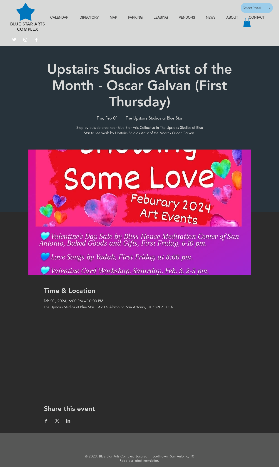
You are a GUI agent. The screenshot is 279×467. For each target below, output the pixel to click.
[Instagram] (25, 39)
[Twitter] (14, 39)
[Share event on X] (57, 421)
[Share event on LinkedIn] (68, 421)
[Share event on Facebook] (46, 421)
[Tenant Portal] (257, 8)
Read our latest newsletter (139, 460)
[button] (247, 22)
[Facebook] (36, 39)
